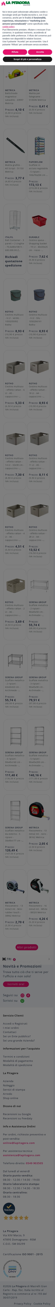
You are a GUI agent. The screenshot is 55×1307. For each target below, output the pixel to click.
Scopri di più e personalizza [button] (27, 59)
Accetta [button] (40, 52)
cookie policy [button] (8, 26)
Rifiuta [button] (15, 52)
